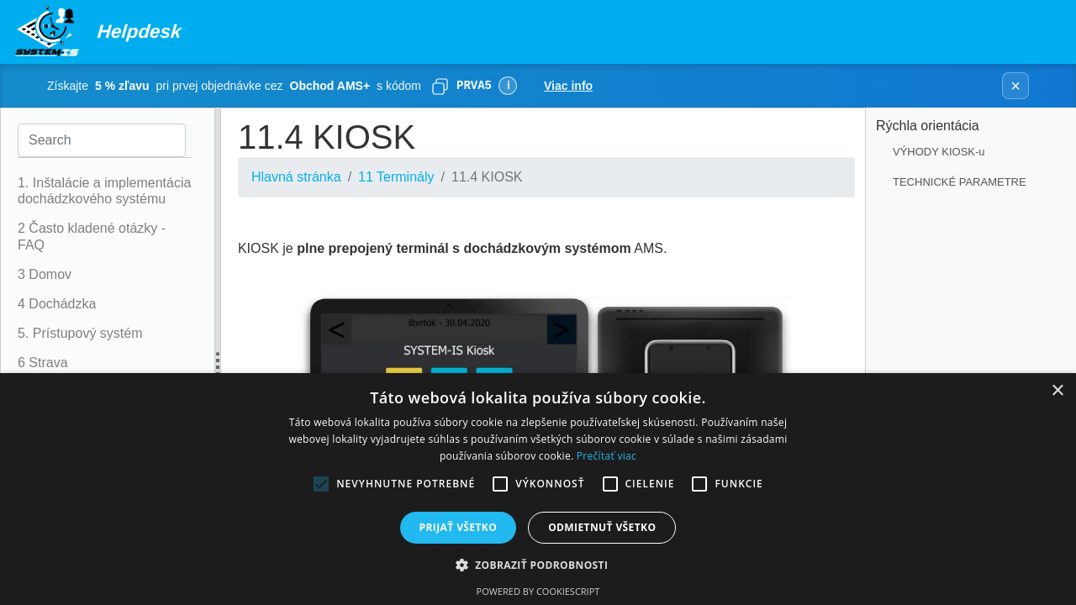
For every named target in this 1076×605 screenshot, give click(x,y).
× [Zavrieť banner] (1015, 85)
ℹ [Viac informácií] (508, 85)
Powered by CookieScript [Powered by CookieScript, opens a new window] (538, 591)
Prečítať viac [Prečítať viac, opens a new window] (606, 456)
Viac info (568, 85)
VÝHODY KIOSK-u (939, 151)
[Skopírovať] (439, 85)
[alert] (538, 489)
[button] (538, 564)
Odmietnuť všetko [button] (602, 527)
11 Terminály (396, 177)
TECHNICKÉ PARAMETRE (959, 182)
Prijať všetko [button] (458, 527)
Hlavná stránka (296, 177)
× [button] (1057, 391)
